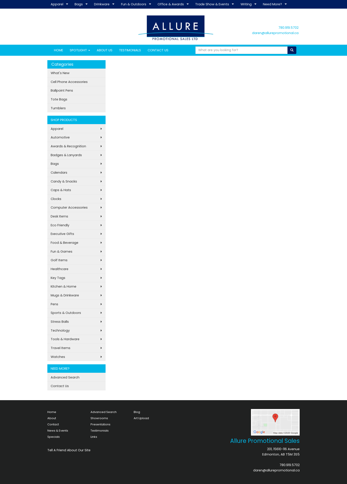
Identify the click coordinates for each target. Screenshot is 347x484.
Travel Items (60, 348)
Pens (54, 304)
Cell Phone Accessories (69, 82)
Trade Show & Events (212, 4)
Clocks (56, 199)
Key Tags (58, 278)
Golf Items (59, 260)
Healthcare (59, 269)
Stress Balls (60, 321)
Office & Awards (171, 4)
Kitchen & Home (63, 286)
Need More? (272, 4)
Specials (53, 437)
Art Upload (141, 418)
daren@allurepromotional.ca (275, 33)
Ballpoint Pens (62, 90)
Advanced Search (65, 377)
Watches (58, 357)
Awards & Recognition (68, 146)
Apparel (57, 4)
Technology (60, 330)
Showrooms (99, 418)
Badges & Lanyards (66, 155)
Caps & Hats (61, 190)
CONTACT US (158, 50)
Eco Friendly (60, 225)
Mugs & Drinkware (65, 295)
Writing (246, 4)
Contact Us (60, 386)
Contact (53, 424)
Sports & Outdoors (66, 313)
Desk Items (59, 216)
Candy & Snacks (64, 181)
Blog (137, 412)
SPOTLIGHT (80, 50)
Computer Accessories (69, 207)
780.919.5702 (288, 27)
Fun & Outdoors (133, 4)
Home (51, 412)
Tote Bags (59, 99)
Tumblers (58, 108)
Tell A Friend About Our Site (69, 450)
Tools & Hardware (65, 339)
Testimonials (100, 430)
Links (94, 437)
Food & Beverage (64, 242)
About (51, 418)
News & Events (57, 430)
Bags (79, 4)
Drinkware (102, 4)
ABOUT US (104, 50)
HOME (58, 50)
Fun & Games (61, 251)
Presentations (100, 424)
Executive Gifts (62, 234)
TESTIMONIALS (130, 50)
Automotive (60, 137)
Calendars (59, 172)
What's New (60, 73)
